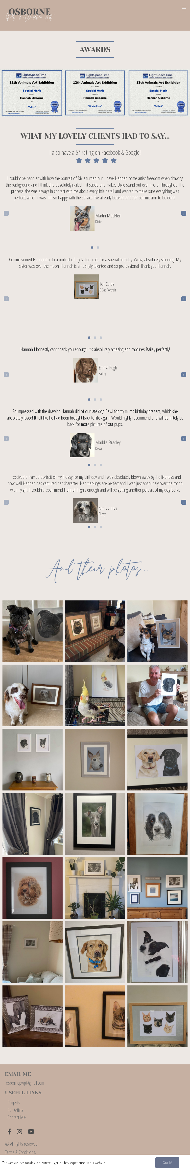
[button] (92, 246)
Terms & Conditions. (20, 1151)
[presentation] (6, 211)
